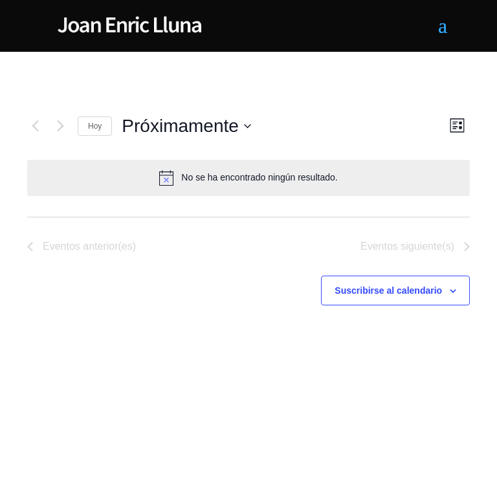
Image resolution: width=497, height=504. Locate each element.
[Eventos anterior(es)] (35, 126)
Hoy (95, 126)
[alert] (248, 178)
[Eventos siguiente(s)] (60, 126)
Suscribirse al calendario (388, 290)
